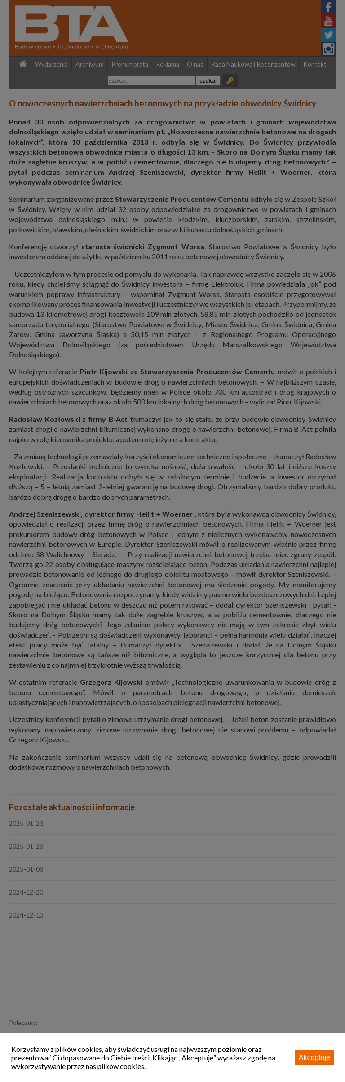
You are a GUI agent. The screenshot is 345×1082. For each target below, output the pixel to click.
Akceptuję (314, 1057)
